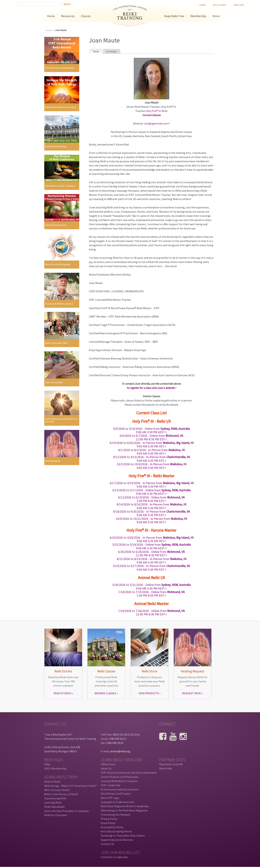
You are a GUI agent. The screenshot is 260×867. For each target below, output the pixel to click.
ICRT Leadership (110, 785)
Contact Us (107, 844)
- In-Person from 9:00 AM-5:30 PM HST (152, 444)
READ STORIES (62, 693)
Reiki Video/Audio (54, 806)
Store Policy (108, 823)
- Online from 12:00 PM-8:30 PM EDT (151, 437)
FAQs (47, 764)
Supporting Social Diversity (117, 839)
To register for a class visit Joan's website (151, 388)
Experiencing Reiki (55, 798)
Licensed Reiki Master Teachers (119, 781)
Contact (111, 51)
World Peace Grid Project (116, 793)
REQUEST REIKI (191, 693)
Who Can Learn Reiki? (57, 790)
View (97, 51)
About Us (106, 768)
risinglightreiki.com (157, 123)
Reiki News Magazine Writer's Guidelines (125, 806)
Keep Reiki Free (174, 16)
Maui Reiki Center (170, 764)
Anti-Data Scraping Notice (116, 831)
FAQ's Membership (55, 768)
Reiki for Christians (55, 815)
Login (202, 4)
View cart (239, 4)
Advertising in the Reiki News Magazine (124, 810)
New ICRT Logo (110, 798)
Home (51, 16)
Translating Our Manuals (115, 814)
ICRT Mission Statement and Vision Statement (129, 772)
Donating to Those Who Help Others (123, 835)
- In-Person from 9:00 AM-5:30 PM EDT (151, 458)
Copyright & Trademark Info (117, 802)
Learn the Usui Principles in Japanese (66, 811)
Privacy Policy (109, 818)
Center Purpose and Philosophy (120, 777)
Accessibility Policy (112, 827)
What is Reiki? (52, 781)
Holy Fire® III (153, 111)
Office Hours (108, 764)
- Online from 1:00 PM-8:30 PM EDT (151, 499)
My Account (219, 4)
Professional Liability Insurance (120, 789)
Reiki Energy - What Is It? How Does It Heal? (70, 785)
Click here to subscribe (114, 857)
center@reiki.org (120, 751)
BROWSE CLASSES (105, 693)
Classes (86, 16)
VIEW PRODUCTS (149, 693)
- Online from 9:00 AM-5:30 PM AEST (151, 430)
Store (216, 16)
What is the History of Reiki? (61, 794)
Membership (198, 16)
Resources (68, 16)
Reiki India (165, 768)
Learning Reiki (52, 802)
